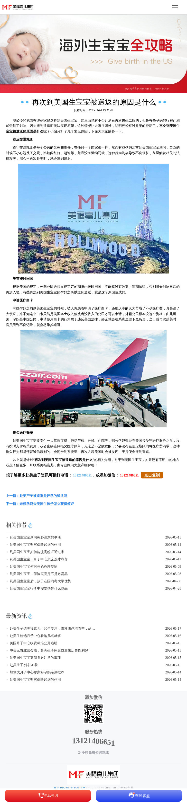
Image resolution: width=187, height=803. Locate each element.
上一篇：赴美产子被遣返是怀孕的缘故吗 (36, 496)
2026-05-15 (173, 537)
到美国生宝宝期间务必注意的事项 (35, 537)
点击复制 (152, 475)
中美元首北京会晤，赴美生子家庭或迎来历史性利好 (49, 650)
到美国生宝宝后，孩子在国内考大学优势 (40, 581)
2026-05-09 (173, 566)
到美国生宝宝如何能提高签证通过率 (37, 552)
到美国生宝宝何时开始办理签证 (33, 566)
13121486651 (82, 475)
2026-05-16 (173, 636)
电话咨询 (48, 796)
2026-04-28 (173, 588)
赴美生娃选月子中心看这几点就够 (35, 636)
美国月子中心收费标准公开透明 (33, 643)
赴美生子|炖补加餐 (24, 665)
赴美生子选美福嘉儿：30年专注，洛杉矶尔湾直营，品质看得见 (52, 628)
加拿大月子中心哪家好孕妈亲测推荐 (37, 672)
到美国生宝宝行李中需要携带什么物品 (39, 588)
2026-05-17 (173, 628)
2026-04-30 (173, 581)
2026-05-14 (173, 545)
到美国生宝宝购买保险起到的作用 (35, 545)
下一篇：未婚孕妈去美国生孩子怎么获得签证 (40, 504)
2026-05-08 (173, 574)
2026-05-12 (173, 559)
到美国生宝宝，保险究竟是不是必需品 (39, 574)
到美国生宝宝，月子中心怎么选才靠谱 (39, 559)
